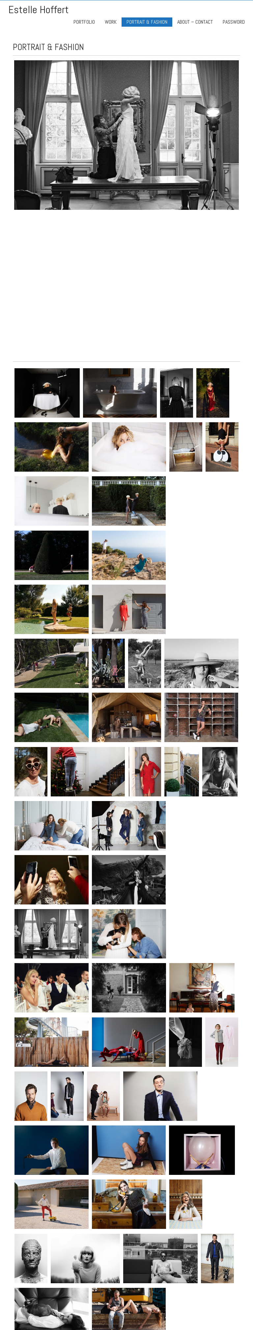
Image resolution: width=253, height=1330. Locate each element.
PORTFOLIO (84, 21)
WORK (111, 21)
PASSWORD (234, 21)
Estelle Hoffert (38, 10)
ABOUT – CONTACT (195, 21)
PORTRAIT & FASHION (146, 21)
